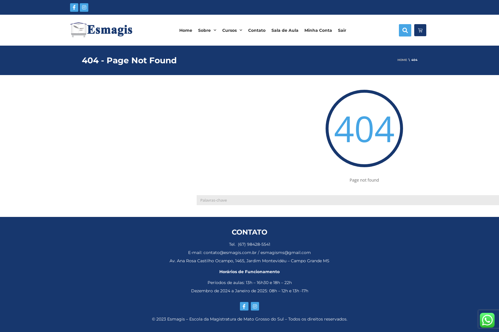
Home (185, 30)
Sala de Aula (285, 30)
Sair (342, 30)
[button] (405, 30)
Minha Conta (318, 30)
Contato (257, 30)
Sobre (207, 30)
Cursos (232, 30)
